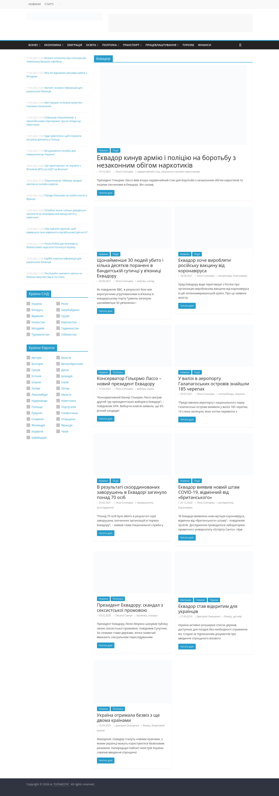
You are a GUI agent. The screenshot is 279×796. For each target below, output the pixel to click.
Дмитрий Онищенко (209, 616)
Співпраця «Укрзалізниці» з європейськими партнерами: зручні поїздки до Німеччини (54, 121)
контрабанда (225, 394)
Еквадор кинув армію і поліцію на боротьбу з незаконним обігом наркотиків (166, 161)
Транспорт (131, 45)
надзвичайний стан (148, 171)
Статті (49, 4)
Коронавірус (240, 275)
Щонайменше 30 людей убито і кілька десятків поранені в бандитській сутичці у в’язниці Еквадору (130, 268)
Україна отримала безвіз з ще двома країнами (128, 717)
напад (150, 281)
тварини (240, 394)
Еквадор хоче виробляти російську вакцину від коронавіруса (204, 265)
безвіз (227, 616)
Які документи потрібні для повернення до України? (51, 152)
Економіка (52, 45)
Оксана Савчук (124, 615)
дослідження (225, 502)
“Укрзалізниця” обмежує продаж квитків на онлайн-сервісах (54, 182)
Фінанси (204, 45)
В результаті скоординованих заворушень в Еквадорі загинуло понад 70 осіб (132, 492)
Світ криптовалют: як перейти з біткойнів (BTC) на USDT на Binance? (54, 167)
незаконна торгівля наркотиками (180, 171)
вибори (141, 388)
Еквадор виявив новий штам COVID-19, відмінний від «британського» (209, 492)
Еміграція (74, 45)
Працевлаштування (161, 45)
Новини (35, 4)
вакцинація (224, 275)
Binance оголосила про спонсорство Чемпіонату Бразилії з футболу (56, 59)
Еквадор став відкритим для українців (207, 608)
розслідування (105, 507)
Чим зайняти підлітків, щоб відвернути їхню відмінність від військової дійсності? (57, 230)
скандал (153, 615)
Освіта (91, 45)
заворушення (144, 502)
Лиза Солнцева (124, 171)
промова (141, 615)
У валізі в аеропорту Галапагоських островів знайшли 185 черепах (213, 383)
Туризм (188, 45)
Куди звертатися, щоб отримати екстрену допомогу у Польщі (54, 137)
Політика (109, 45)
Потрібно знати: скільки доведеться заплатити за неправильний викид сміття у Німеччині (56, 214)
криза (150, 388)
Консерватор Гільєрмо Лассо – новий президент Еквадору (129, 380)
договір (237, 616)
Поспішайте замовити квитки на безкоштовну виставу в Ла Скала (54, 275)
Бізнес (33, 45)
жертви (141, 281)
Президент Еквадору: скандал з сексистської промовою (130, 607)
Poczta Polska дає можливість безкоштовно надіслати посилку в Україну (52, 245)
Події (115, 150)
